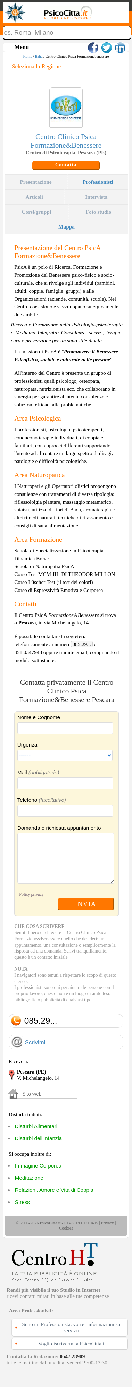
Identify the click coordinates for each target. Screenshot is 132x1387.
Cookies (66, 1228)
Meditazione (29, 1178)
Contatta (65, 164)
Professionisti (98, 182)
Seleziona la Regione (36, 66)
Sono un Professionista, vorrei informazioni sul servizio (72, 1327)
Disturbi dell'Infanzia (38, 1138)
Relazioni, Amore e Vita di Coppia (54, 1190)
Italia (39, 56)
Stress (22, 1202)
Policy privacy (31, 894)
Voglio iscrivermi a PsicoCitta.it (72, 1343)
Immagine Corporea (38, 1166)
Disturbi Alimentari (36, 1126)
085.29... (82, 644)
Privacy (107, 1223)
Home (27, 56)
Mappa (66, 227)
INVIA (85, 903)
